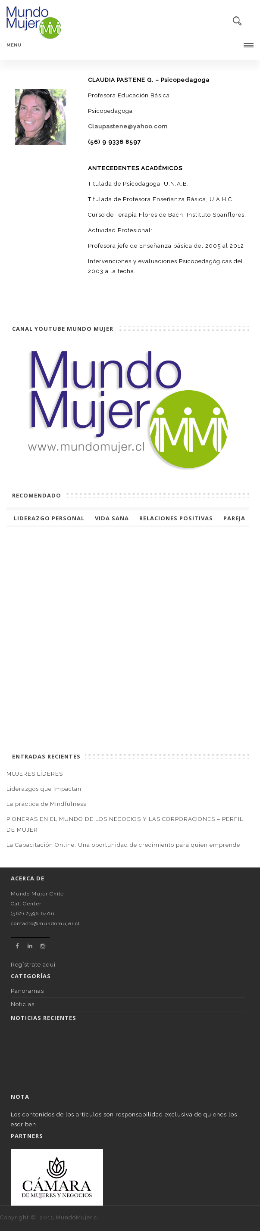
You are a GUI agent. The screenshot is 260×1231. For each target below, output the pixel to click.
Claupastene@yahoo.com (128, 126)
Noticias (22, 1004)
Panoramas (27, 991)
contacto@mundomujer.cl (45, 923)
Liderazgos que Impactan (43, 789)
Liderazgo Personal (49, 518)
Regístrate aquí (33, 964)
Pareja (234, 518)
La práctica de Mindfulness (46, 804)
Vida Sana (112, 518)
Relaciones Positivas (176, 518)
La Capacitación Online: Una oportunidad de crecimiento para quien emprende (123, 845)
